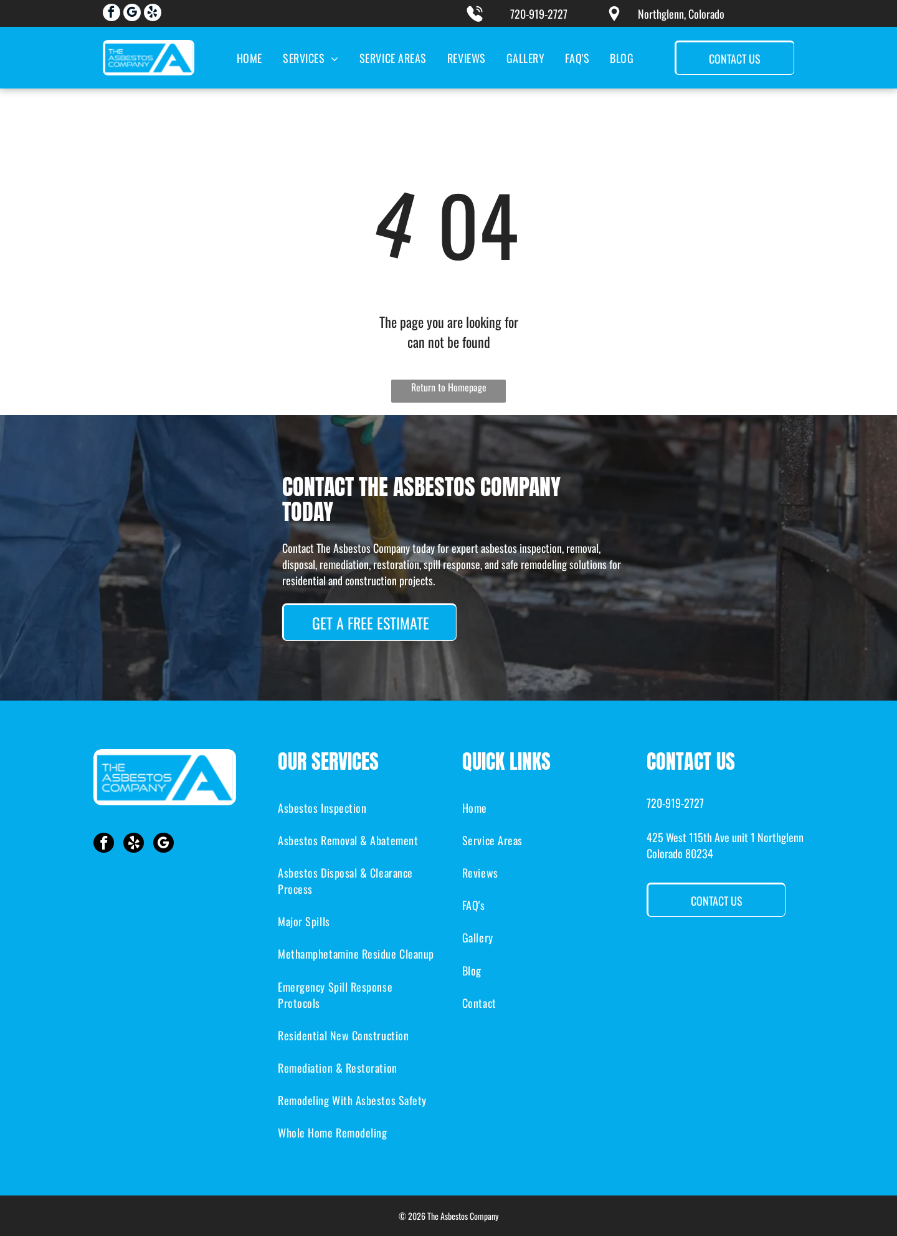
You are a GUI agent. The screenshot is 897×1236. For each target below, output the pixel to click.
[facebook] (111, 14)
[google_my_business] (132, 14)
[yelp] (152, 14)
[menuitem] (248, 57)
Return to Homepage (448, 387)
